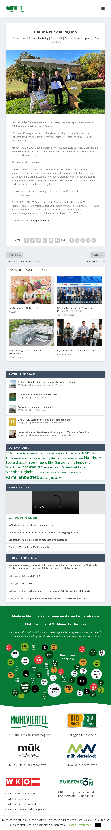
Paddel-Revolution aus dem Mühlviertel (39, 394)
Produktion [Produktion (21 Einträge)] (13, 467)
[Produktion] (93, 686)
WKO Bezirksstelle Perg (20, 798)
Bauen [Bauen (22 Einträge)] (33, 462)
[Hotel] (44, 681)
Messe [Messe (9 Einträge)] (80, 458)
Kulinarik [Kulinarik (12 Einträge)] (62, 453)
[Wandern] (53, 647)
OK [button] (98, 824)
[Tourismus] (63, 679)
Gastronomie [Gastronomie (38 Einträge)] (65, 462)
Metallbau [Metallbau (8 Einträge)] (34, 453)
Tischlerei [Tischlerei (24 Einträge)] (12, 458)
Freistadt (60, 385)
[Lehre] (82, 662)
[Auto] (39, 675)
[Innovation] (68, 689)
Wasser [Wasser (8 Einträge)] (16, 453)
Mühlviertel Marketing (37, 38)
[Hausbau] (82, 649)
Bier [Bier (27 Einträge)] (51, 463)
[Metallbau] (44, 696)
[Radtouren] (48, 673)
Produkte (36, 397)
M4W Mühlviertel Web (81, 765)
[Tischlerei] (17, 681)
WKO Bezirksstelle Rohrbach (22, 804)
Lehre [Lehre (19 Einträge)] (81, 467)
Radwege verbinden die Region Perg (37, 407)
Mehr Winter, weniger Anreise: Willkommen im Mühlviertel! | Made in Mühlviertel (52, 565)
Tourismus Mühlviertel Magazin (29, 735)
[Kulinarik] (54, 662)
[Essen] (77, 667)
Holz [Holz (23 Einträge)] (37, 472)
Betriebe (69, 38)
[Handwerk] (54, 690)
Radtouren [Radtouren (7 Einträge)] (49, 473)
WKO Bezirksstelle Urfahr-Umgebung (26, 809)
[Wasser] (10, 675)
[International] (93, 694)
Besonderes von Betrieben (43, 385)
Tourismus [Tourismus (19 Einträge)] (74, 453)
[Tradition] (47, 666)
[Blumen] (102, 653)
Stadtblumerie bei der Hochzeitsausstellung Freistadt (38, 539)
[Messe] (10, 662)
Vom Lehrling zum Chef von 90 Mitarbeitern (25, 352)
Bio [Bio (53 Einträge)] (61, 466)
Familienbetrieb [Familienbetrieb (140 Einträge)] (22, 477)
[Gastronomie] (38, 659)
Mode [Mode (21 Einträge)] (85, 453)
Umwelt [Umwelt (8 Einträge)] (73, 458)
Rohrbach (45, 397)
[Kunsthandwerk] (16, 669)
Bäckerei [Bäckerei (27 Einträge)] (12, 463)
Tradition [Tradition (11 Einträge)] (36, 458)
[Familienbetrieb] (67, 657)
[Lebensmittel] (96, 674)
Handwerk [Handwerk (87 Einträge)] (94, 458)
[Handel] (32, 681)
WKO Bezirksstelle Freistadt (22, 793)
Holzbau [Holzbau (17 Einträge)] (42, 462)
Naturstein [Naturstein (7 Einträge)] (65, 459)
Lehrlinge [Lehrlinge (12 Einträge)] (47, 458)
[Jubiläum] (25, 660)
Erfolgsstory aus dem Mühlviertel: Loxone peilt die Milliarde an (43, 568)
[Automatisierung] (61, 671)
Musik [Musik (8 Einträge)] (46, 467)
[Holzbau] (15, 692)
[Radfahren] (33, 648)
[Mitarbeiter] (8, 647)
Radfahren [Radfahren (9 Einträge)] (24, 453)
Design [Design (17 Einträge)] (56, 458)
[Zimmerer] (53, 677)
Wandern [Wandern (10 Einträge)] (68, 472)
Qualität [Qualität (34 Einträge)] (70, 467)
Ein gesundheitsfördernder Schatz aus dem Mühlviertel (61, 591)
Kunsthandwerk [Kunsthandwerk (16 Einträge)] (48, 453)
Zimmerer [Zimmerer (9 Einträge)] (44, 478)
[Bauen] (93, 653)
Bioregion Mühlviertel (82, 735)
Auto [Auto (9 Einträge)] (42, 472)
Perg (34, 410)
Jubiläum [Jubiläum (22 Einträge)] (55, 478)
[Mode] (35, 689)
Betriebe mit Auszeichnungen (44, 422)
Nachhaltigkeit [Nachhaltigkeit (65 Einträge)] (19, 471)
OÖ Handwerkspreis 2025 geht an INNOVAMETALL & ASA (75, 309)
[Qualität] (33, 668)
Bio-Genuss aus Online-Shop (24, 308)
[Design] (97, 663)
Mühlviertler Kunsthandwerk (29, 765)
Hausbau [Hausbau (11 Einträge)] (59, 472)
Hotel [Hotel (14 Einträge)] (93, 453)
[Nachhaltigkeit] (25, 687)
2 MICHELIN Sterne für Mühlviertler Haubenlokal (44, 419)
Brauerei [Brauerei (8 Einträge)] (77, 472)
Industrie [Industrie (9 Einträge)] (54, 467)
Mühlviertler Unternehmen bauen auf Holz (32, 525)
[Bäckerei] (25, 647)
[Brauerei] (86, 691)
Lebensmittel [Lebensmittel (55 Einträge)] (32, 466)
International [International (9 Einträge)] (25, 458)
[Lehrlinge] (83, 670)
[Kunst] (100, 683)
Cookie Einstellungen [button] (80, 824)
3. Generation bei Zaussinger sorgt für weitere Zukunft (48, 382)
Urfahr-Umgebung (83, 38)
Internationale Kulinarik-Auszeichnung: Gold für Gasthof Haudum (54, 432)
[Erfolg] (26, 673)
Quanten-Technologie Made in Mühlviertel (32, 547)
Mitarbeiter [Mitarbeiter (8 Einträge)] (23, 463)
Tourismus (41, 410)
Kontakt (35, 575)
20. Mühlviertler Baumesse (23, 517)
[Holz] (15, 654)
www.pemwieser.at (40, 220)
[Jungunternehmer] (44, 647)
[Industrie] (74, 673)
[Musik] (72, 680)
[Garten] (54, 669)
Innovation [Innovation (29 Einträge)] (84, 462)
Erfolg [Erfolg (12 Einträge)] (9, 453)
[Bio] (82, 680)
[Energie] (21, 696)
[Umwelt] (101, 690)
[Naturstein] (80, 693)
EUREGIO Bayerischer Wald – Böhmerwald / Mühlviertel (76, 793)
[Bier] (49, 655)
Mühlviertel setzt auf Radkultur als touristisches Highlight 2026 (43, 532)
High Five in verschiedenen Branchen (76, 350)
